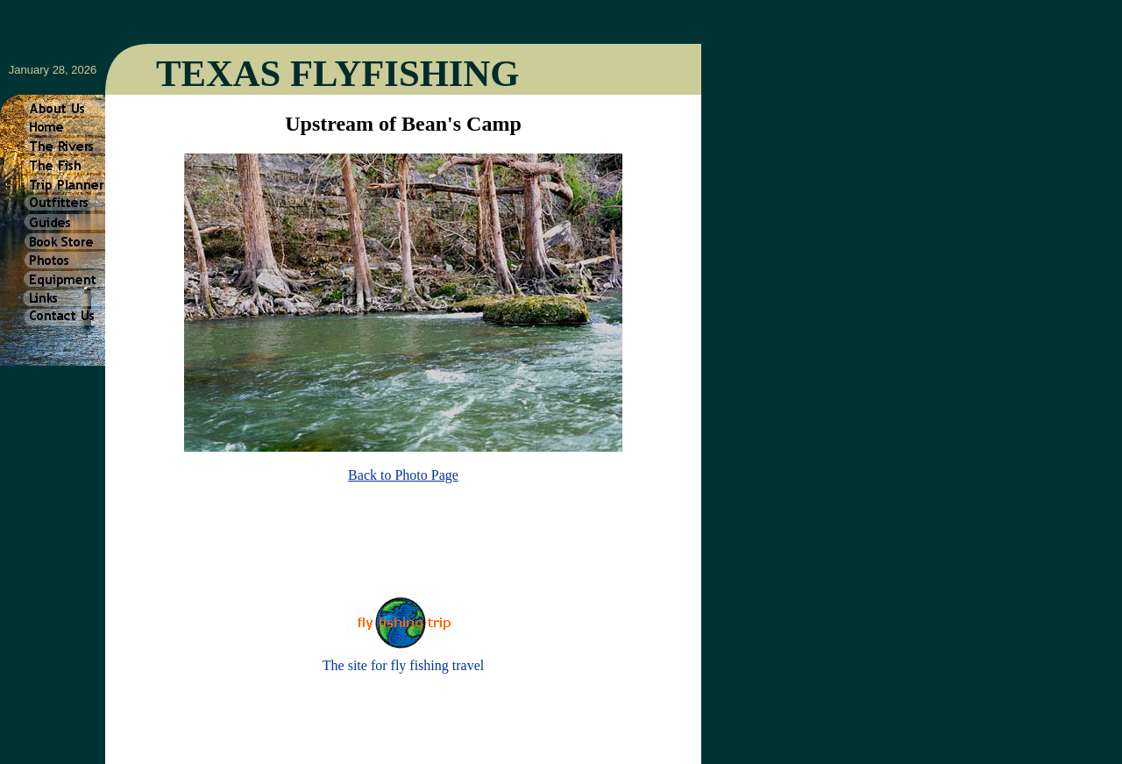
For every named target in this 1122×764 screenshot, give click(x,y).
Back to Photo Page (403, 475)
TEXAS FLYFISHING (337, 73)
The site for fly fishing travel (403, 665)
